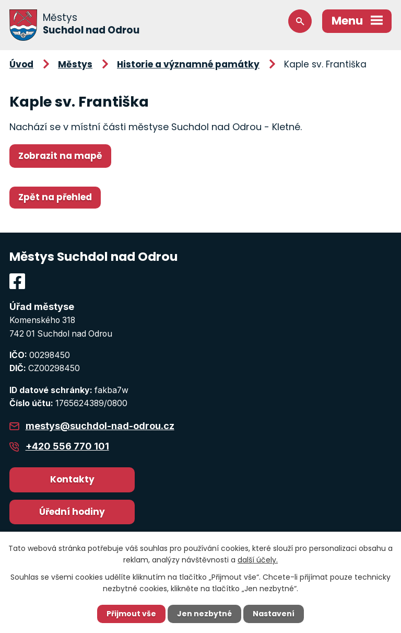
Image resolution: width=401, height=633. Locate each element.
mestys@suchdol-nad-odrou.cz (100, 425)
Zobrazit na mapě (60, 155)
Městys (75, 64)
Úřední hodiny (72, 511)
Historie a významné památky (188, 64)
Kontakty (72, 479)
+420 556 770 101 (67, 446)
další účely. (258, 560)
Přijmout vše (131, 613)
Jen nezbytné (204, 613)
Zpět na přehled (55, 197)
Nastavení (273, 613)
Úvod (21, 64)
